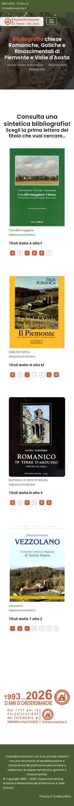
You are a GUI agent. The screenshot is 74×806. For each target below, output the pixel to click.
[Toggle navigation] (51, 21)
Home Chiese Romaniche (25, 65)
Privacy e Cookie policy (55, 796)
